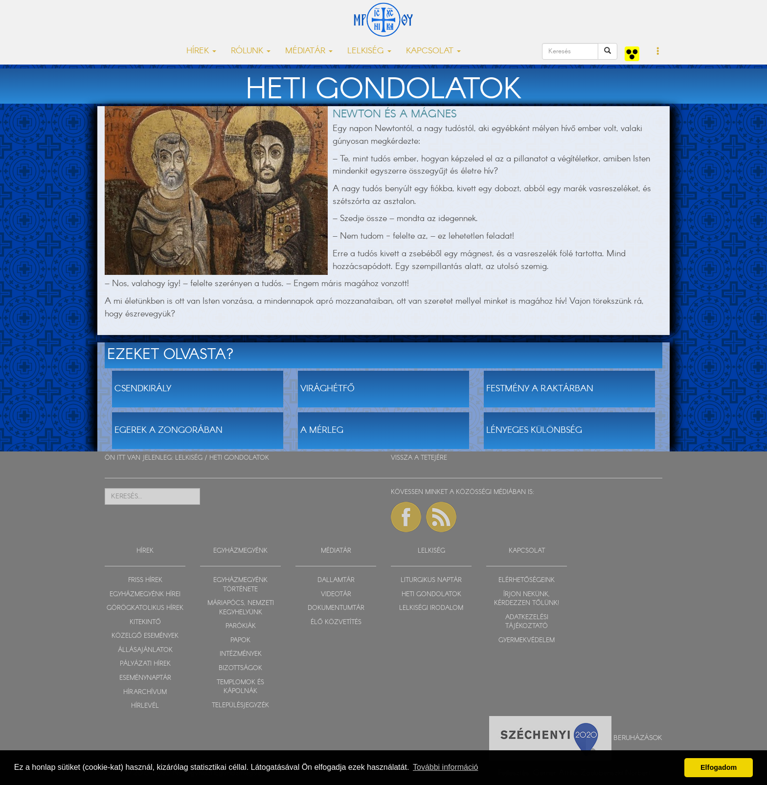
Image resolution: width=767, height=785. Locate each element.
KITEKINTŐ (145, 622)
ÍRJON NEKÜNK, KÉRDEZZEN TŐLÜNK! (526, 599)
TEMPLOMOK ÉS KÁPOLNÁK (240, 687)
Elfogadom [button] (718, 767)
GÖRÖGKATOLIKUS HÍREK (145, 608)
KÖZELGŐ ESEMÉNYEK (145, 636)
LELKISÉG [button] (369, 51)
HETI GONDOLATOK (239, 458)
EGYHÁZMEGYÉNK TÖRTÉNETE (240, 585)
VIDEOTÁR (336, 594)
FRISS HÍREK (145, 580)
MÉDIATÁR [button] (309, 51)
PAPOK (240, 640)
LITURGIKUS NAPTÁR (431, 580)
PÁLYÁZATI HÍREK (145, 664)
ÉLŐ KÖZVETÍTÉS (336, 622)
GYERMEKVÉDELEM (526, 640)
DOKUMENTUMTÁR (336, 608)
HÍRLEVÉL (145, 706)
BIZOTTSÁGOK (240, 668)
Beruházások (637, 737)
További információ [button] (445, 767)
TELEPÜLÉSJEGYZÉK (240, 705)
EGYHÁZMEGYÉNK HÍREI (145, 594)
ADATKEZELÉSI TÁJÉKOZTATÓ (526, 622)
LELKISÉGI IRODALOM (431, 608)
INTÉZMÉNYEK (241, 654)
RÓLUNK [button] (251, 51)
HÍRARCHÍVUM (145, 692)
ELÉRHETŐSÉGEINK (526, 580)
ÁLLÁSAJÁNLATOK (145, 650)
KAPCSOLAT (527, 551)
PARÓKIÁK (241, 626)
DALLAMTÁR (336, 580)
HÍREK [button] (201, 51)
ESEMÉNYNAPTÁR (145, 678)
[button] (658, 52)
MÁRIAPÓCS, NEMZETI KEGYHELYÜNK (240, 608)
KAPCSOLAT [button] (433, 51)
